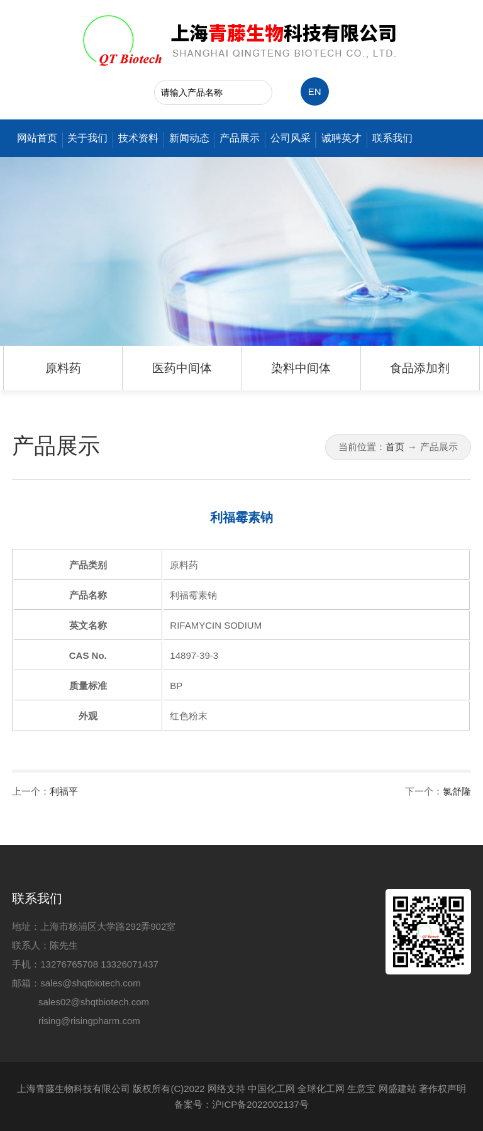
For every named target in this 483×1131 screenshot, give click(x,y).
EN (314, 91)
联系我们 (392, 138)
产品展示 (239, 138)
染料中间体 (301, 368)
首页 (395, 446)
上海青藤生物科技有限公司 (73, 1088)
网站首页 (37, 138)
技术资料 (138, 138)
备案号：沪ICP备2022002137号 (241, 1104)
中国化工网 (271, 1088)
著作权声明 (442, 1088)
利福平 (64, 791)
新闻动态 (189, 138)
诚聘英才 (341, 138)
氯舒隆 (457, 791)
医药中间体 (182, 368)
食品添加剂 (420, 368)
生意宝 (361, 1088)
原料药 (63, 368)
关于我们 (87, 138)
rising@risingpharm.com (89, 1020)
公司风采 (290, 138)
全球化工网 (321, 1088)
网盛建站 (397, 1088)
